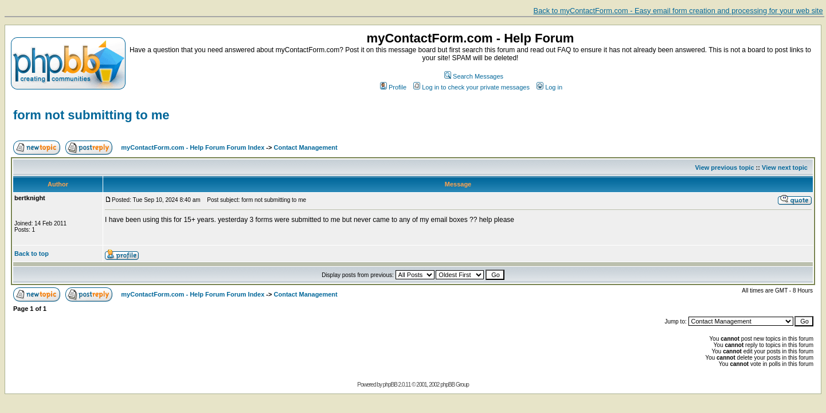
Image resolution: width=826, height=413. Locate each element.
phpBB (390, 384)
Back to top (31, 253)
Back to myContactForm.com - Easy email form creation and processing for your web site (678, 10)
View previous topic (724, 167)
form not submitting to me (91, 115)
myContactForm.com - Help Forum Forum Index (192, 147)
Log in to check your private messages (471, 87)
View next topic (785, 167)
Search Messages (473, 76)
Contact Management (306, 147)
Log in (549, 87)
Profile (393, 87)
